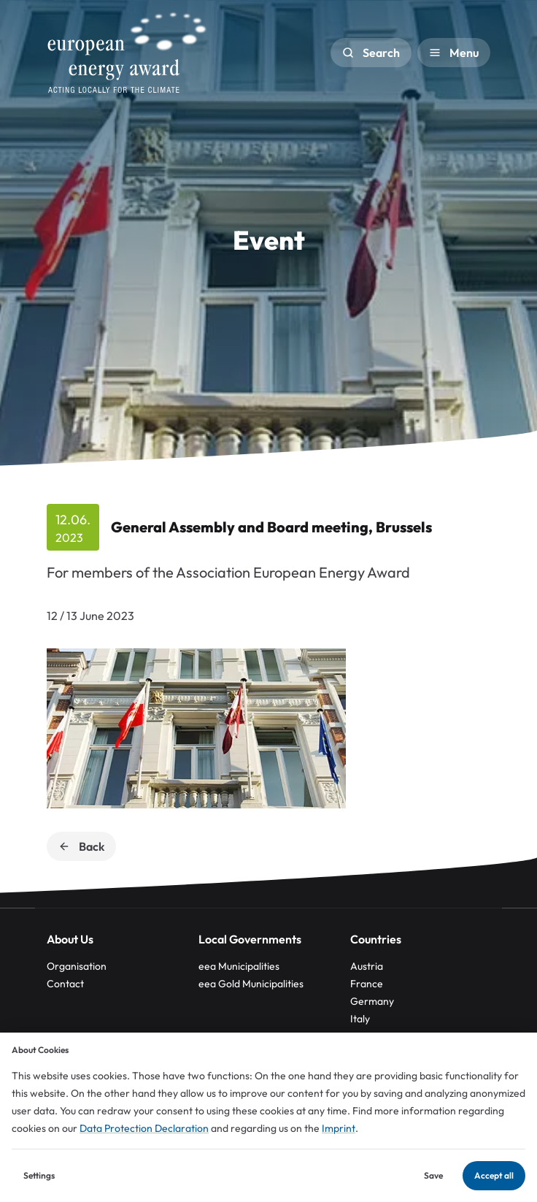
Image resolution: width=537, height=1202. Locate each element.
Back (81, 846)
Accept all (494, 1175)
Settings (39, 1175)
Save (433, 1175)
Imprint (338, 1128)
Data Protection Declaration (144, 1128)
